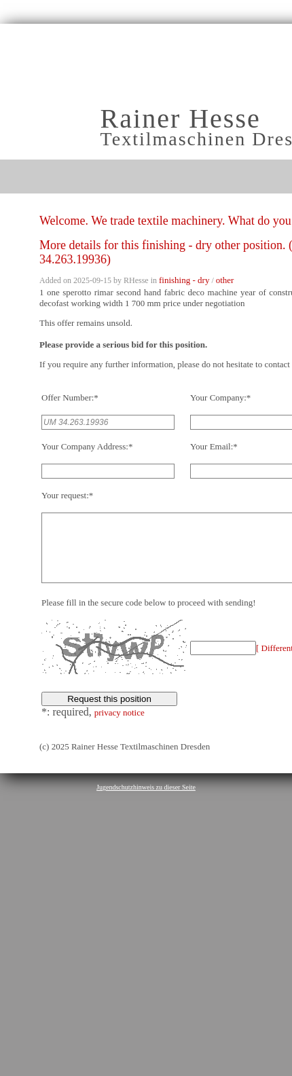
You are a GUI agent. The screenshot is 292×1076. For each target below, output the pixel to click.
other (225, 280)
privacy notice (119, 727)
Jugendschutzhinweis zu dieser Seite (146, 801)
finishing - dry (184, 280)
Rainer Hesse (181, 118)
